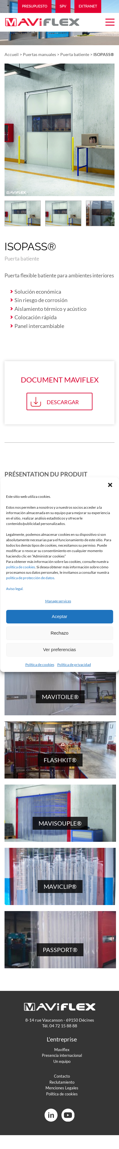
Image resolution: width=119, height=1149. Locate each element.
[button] (110, 485)
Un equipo (61, 1061)
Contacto (62, 1076)
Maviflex (62, 1049)
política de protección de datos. (30, 578)
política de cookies (20, 567)
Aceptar (59, 616)
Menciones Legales (61, 1087)
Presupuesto (34, 6)
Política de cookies (39, 664)
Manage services (58, 601)
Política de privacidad (74, 664)
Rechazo (59, 632)
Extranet (88, 6)
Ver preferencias (59, 649)
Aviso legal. (14, 588)
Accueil (12, 54)
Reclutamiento (61, 1082)
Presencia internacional (62, 1055)
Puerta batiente (74, 54)
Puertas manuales (39, 54)
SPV (63, 6)
